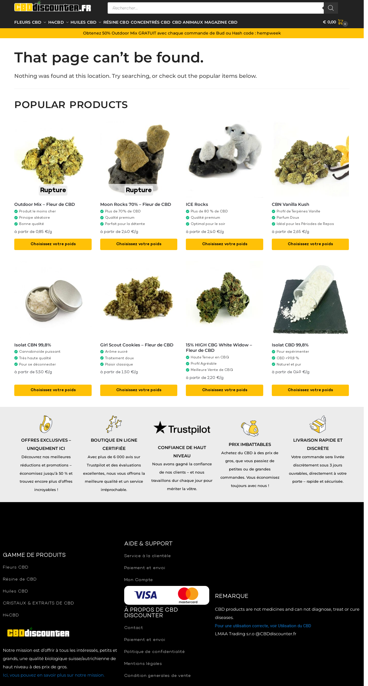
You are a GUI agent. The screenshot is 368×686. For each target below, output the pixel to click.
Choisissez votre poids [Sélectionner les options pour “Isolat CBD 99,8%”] (310, 389)
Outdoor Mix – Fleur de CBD (44, 203)
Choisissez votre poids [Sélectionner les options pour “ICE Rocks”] (224, 243)
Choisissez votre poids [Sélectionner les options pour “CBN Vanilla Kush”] (310, 243)
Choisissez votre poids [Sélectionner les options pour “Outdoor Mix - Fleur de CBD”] (53, 243)
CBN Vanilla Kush (290, 203)
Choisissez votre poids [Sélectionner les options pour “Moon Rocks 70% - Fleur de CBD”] (138, 243)
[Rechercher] (331, 8)
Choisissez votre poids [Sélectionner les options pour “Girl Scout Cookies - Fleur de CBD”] (138, 389)
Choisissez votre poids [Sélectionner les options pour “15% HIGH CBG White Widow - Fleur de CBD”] (224, 389)
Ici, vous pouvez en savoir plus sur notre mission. (53, 674)
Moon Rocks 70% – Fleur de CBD (135, 203)
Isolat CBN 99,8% (32, 344)
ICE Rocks (197, 203)
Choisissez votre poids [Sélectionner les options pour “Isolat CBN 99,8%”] (53, 389)
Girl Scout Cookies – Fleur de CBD (136, 344)
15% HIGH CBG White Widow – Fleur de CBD (219, 346)
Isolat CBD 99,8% (290, 344)
